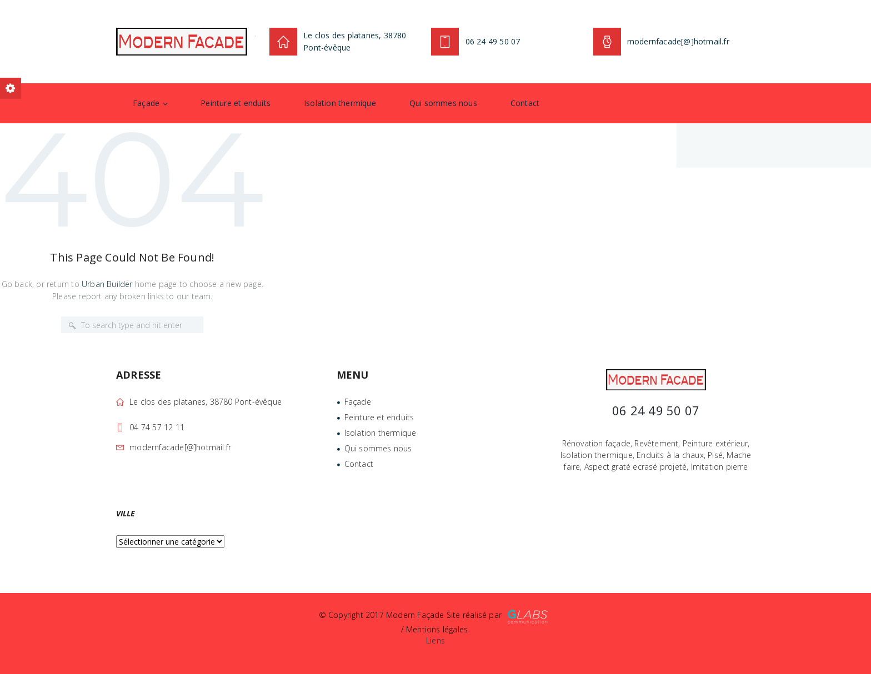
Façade (146, 103)
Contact (524, 103)
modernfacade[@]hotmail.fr (180, 447)
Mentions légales (437, 629)
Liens (435, 640)
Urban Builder (107, 284)
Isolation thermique (340, 103)
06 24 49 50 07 (492, 41)
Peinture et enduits (236, 103)
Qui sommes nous (443, 103)
